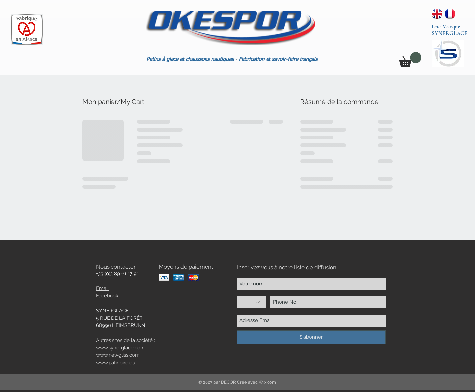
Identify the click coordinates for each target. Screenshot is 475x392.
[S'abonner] (311, 337)
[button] (410, 59)
